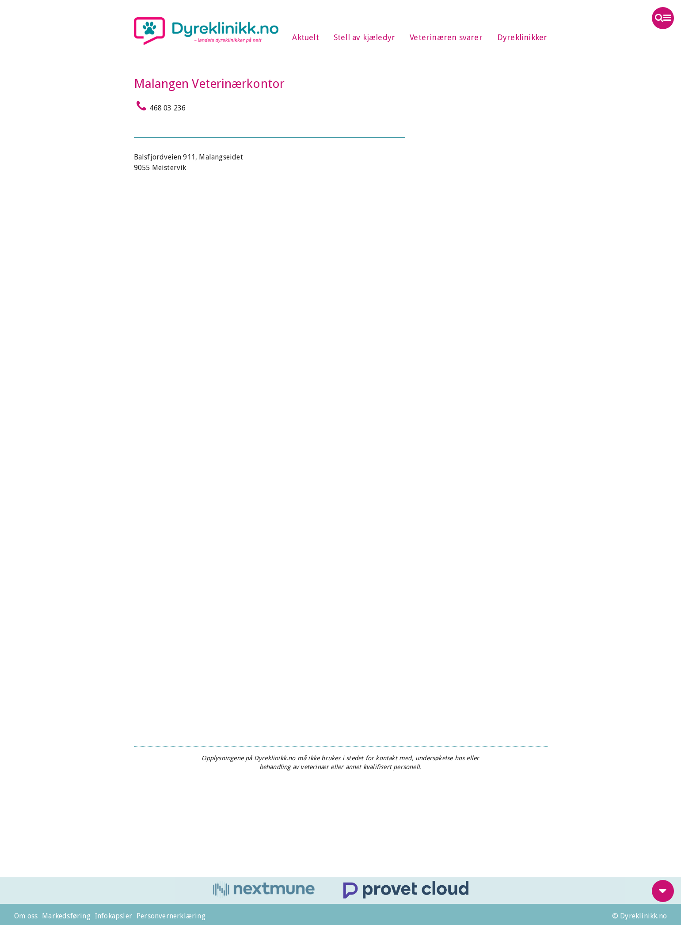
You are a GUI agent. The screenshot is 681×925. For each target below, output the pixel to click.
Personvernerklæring (171, 916)
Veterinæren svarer (446, 37)
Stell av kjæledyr (364, 37)
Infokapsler (113, 916)
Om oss (26, 916)
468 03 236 (160, 106)
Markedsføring (66, 916)
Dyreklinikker (522, 37)
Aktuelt (305, 37)
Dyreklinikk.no (206, 31)
